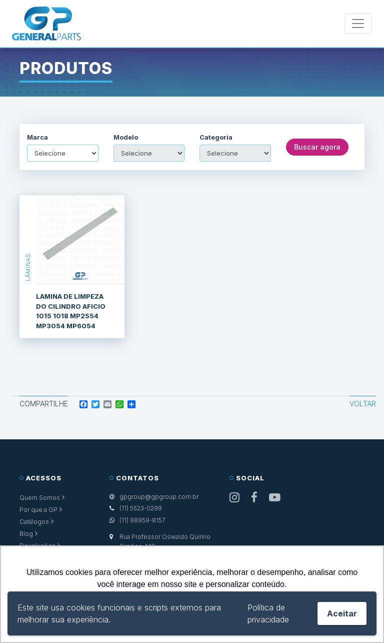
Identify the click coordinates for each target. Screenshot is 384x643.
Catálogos (34, 521)
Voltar (363, 403)
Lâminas (28, 267)
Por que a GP (39, 509)
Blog (26, 533)
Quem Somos (40, 497)
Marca (37, 137)
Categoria (216, 137)
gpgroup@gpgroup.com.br (159, 496)
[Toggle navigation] (358, 24)
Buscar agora (317, 147)
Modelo (126, 137)
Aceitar (342, 613)
